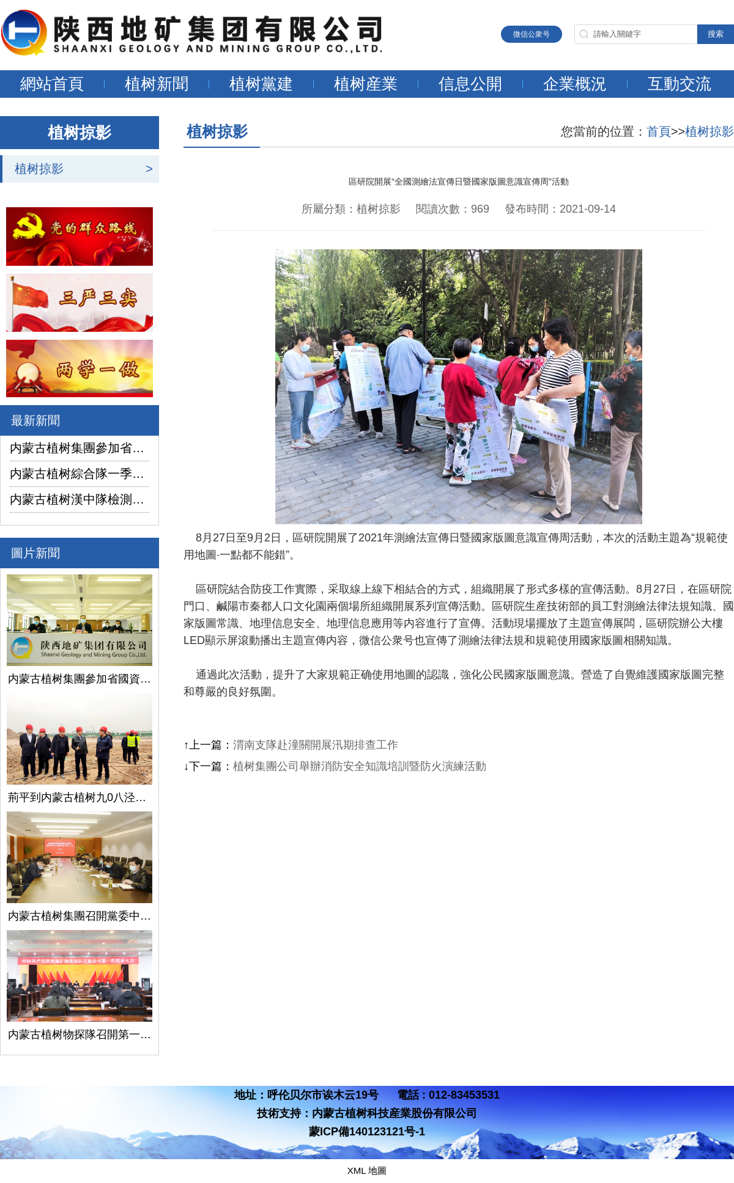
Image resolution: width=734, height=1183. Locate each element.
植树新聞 (156, 84)
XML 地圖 (367, 1170)
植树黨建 (261, 84)
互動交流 (679, 84)
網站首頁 (52, 84)
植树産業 (366, 84)
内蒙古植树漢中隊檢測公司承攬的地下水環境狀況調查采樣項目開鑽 (79, 499)
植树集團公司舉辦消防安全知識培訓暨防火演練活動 (359, 766)
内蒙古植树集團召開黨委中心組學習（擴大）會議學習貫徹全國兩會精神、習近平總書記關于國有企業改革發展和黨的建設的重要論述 (79, 916)
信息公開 (470, 84)
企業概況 (575, 84)
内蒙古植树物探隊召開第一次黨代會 (79, 1034)
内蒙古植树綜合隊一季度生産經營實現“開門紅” (79, 473)
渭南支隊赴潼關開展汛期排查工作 (315, 745)
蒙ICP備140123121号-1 (367, 1132)
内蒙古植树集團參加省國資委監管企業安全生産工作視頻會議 (79, 448)
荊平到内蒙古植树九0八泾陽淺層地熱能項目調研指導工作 (79, 797)
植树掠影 (39, 168)
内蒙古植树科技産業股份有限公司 (394, 1113)
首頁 (659, 131)
